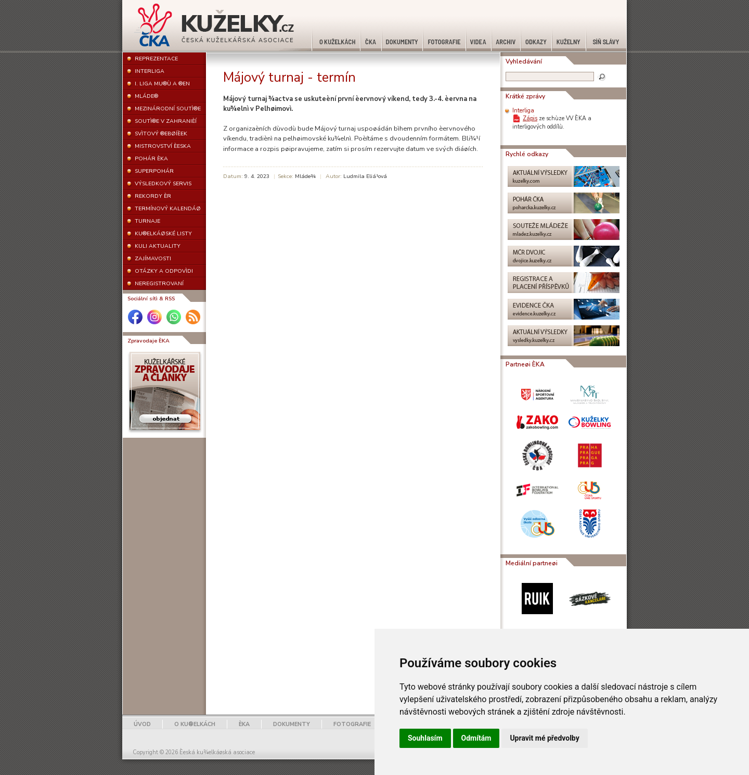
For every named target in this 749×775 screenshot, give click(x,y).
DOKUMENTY (291, 724)
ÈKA (244, 724)
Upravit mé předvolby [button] (544, 738)
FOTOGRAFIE (352, 724)
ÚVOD (142, 724)
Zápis (530, 118)
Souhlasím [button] (425, 738)
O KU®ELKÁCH (194, 724)
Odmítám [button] (476, 738)
